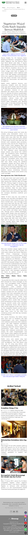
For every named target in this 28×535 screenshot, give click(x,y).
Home (3, 7)
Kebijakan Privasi (14, 522)
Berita (18, 7)
